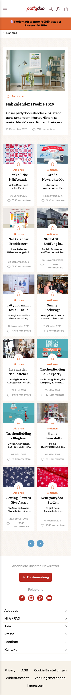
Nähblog (10, 32)
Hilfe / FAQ (12, 618)
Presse (9, 634)
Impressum (35, 685)
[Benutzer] (58, 8)
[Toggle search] (50, 8)
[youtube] (49, 598)
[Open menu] (5, 8)
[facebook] (22, 598)
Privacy (10, 670)
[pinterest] (40, 598)
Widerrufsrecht (17, 678)
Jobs (7, 626)
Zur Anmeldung (35, 577)
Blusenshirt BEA (35, 25)
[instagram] (31, 598)
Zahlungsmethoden (50, 678)
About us (11, 610)
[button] (66, 8)
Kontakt (10, 649)
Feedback (12, 642)
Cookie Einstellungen (50, 670)
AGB (24, 670)
